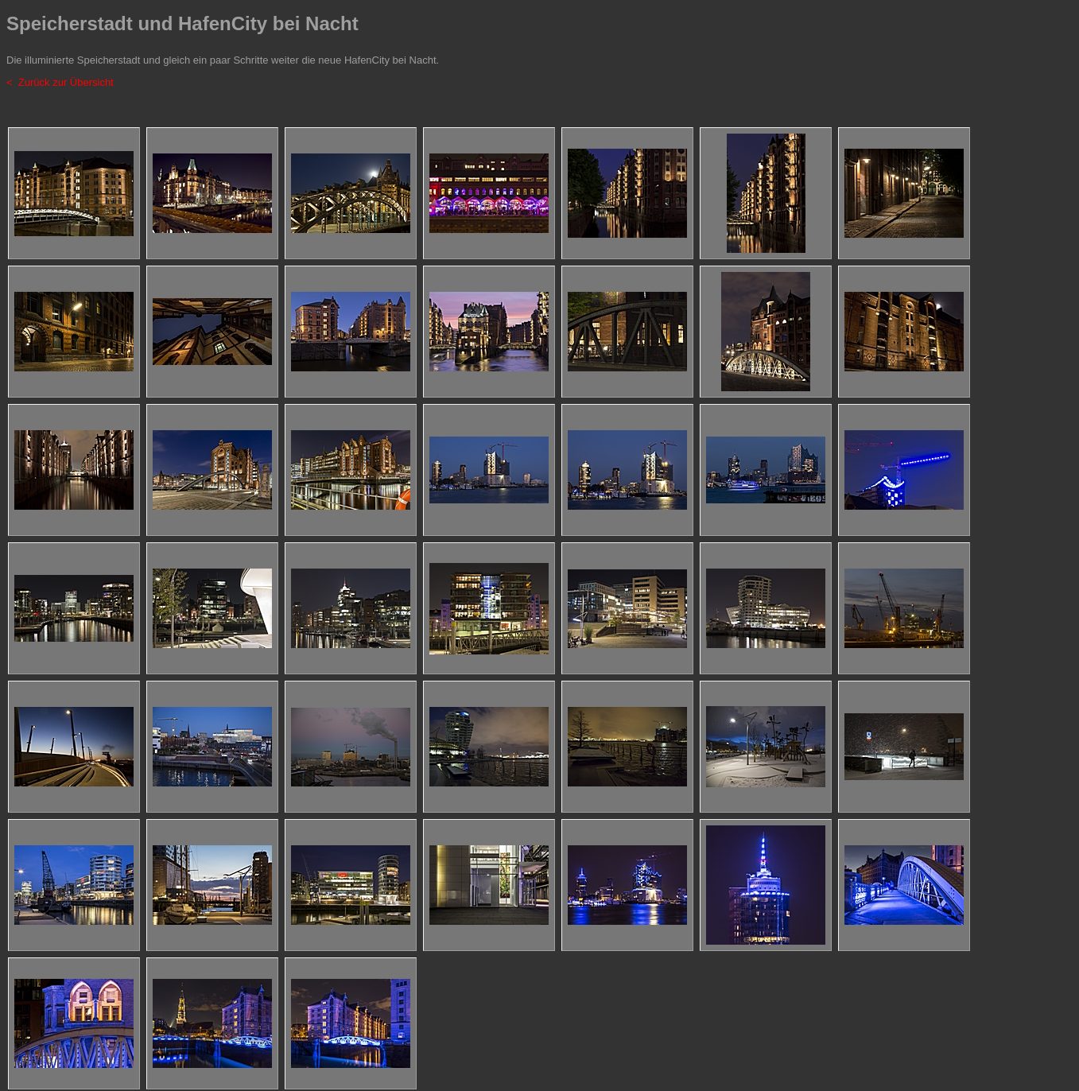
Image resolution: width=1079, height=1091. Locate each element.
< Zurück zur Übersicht (60, 82)
